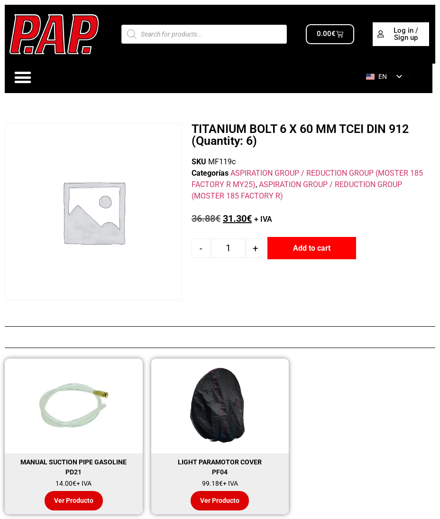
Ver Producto (73, 500)
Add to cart (311, 248)
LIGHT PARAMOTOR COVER (220, 462)
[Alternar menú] (23, 77)
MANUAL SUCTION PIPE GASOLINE (73, 462)
